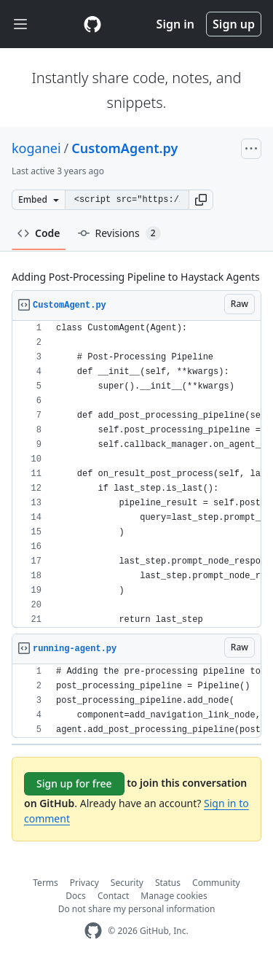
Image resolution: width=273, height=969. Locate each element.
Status (168, 882)
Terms (45, 882)
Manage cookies (174, 896)
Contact (113, 896)
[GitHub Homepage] (93, 931)
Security (127, 882)
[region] (136, 474)
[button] (201, 200)
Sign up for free (74, 783)
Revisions (119, 233)
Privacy (84, 882)
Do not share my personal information (136, 909)
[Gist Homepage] (92, 24)
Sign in (175, 24)
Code (38, 233)
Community (216, 882)
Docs (76, 896)
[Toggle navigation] (20, 24)
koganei (36, 148)
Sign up (234, 24)
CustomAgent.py (124, 148)
